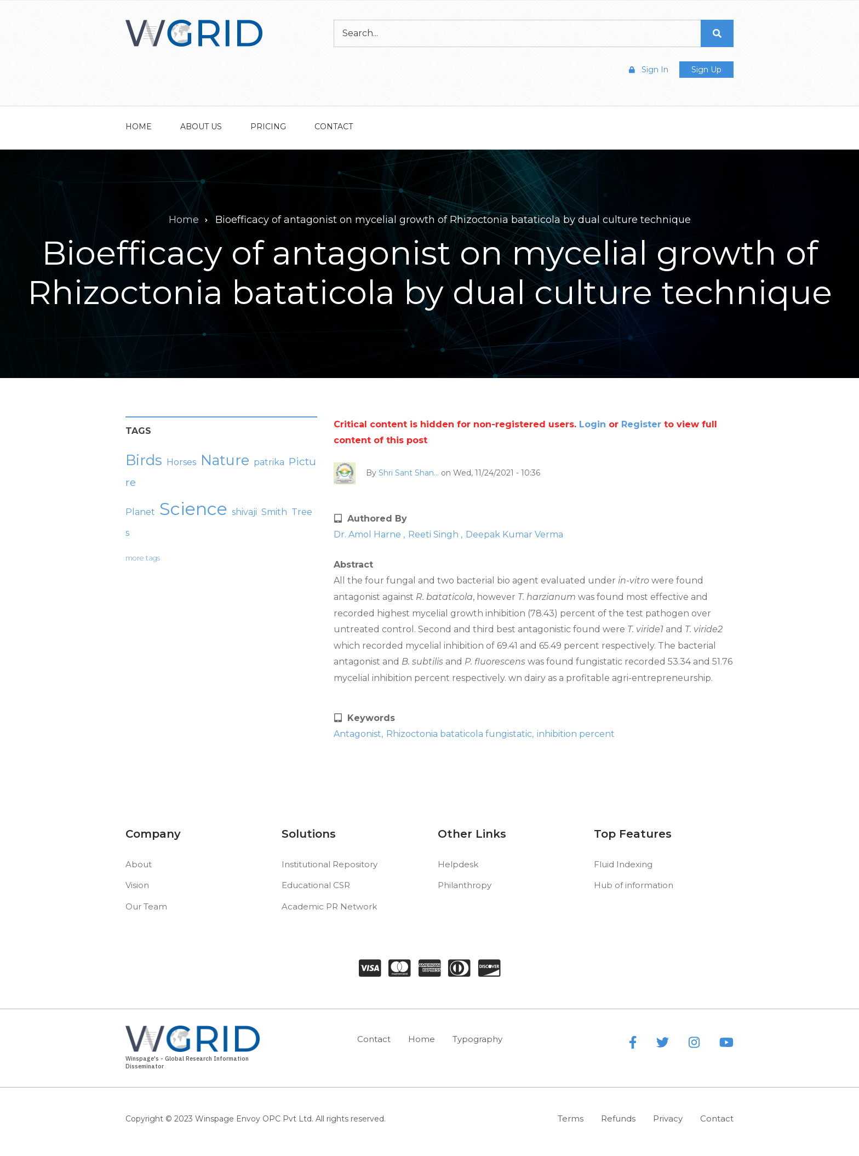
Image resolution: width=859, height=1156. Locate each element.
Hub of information (633, 885)
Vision (137, 885)
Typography (477, 1039)
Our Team (146, 906)
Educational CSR (316, 885)
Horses (181, 462)
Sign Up (706, 70)
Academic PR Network (329, 906)
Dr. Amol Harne (368, 534)
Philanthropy (464, 885)
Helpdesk (458, 864)
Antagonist (357, 734)
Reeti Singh (434, 534)
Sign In (648, 70)
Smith (274, 512)
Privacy (668, 1118)
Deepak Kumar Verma (514, 534)
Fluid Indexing (623, 864)
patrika (269, 462)
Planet (140, 512)
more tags (142, 558)
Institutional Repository (329, 864)
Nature (225, 459)
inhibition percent (576, 734)
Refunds (618, 1118)
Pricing (268, 126)
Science (193, 508)
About (138, 864)
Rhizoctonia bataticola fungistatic (459, 734)
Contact (333, 126)
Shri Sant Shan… (409, 472)
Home (138, 126)
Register (641, 424)
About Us (201, 126)
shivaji (244, 512)
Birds (143, 459)
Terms (570, 1118)
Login (592, 424)
